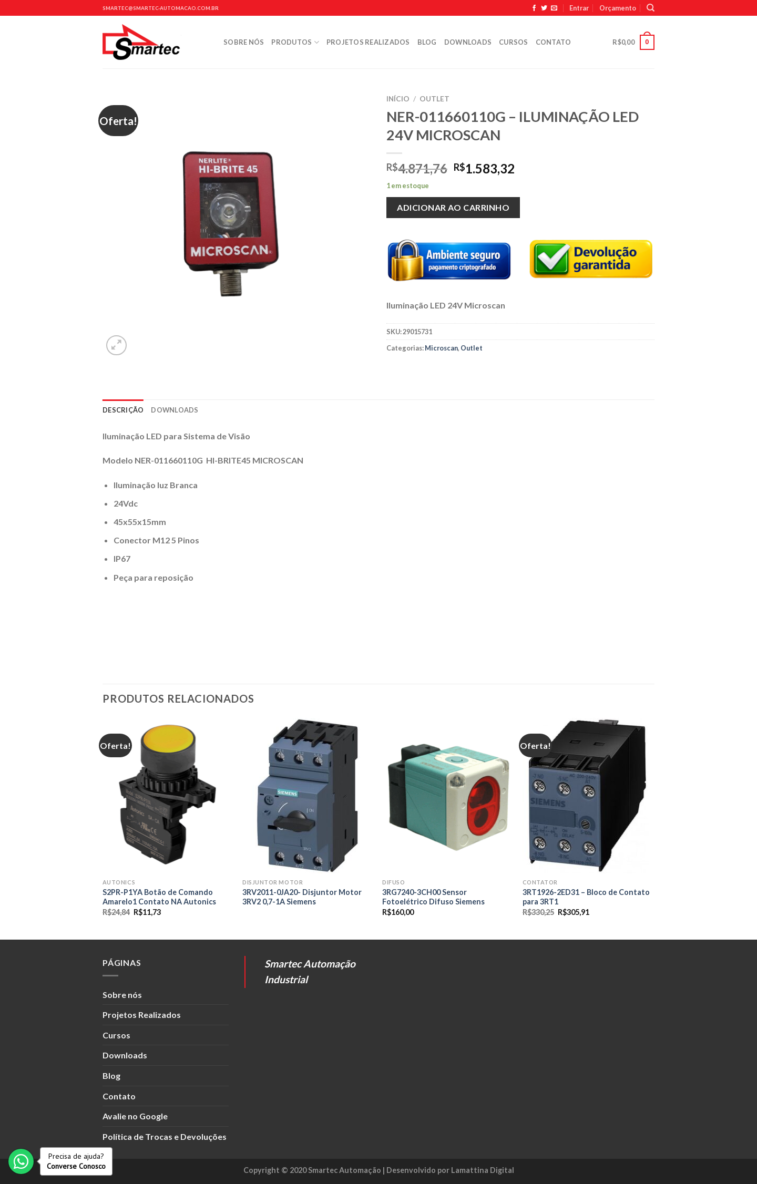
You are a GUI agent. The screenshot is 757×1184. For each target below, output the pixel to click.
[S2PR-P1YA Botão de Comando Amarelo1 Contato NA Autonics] (167, 795)
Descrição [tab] (123, 410)
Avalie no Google (135, 1116)
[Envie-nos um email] (554, 8)
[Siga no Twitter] (544, 8)
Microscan (441, 348)
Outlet (434, 99)
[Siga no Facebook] (534, 8)
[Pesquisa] (650, 8)
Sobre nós (243, 42)
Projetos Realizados (368, 42)
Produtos (295, 42)
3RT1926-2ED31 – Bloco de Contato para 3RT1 (586, 897)
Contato (553, 42)
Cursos (513, 42)
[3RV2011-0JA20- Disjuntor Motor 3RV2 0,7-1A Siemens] (307, 795)
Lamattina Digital (482, 1170)
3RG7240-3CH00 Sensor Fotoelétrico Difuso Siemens (433, 897)
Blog (427, 42)
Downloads (468, 42)
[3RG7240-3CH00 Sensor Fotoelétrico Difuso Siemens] (447, 795)
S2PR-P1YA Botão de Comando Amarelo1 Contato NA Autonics (159, 897)
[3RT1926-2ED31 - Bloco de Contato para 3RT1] (587, 795)
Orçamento (617, 8)
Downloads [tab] (174, 410)
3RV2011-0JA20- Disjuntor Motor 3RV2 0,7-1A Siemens (302, 897)
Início (398, 99)
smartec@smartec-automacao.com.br (161, 8)
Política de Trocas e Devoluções (165, 1136)
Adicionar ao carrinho (453, 207)
